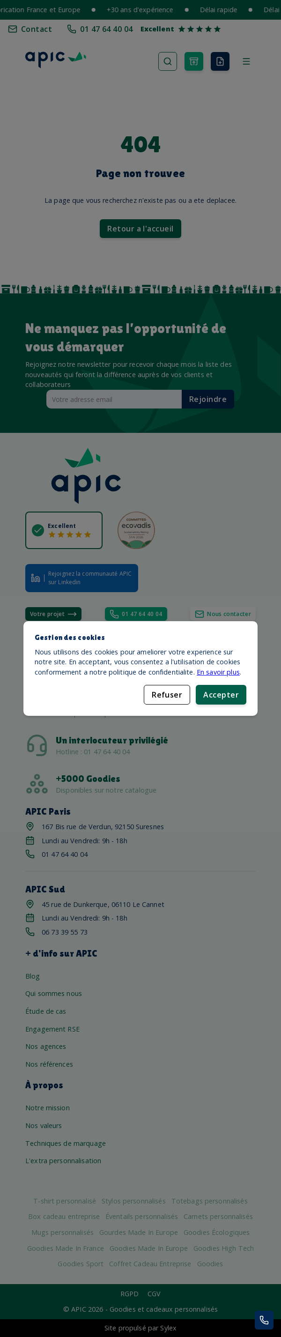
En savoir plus (218, 672)
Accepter (221, 695)
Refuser (167, 695)
